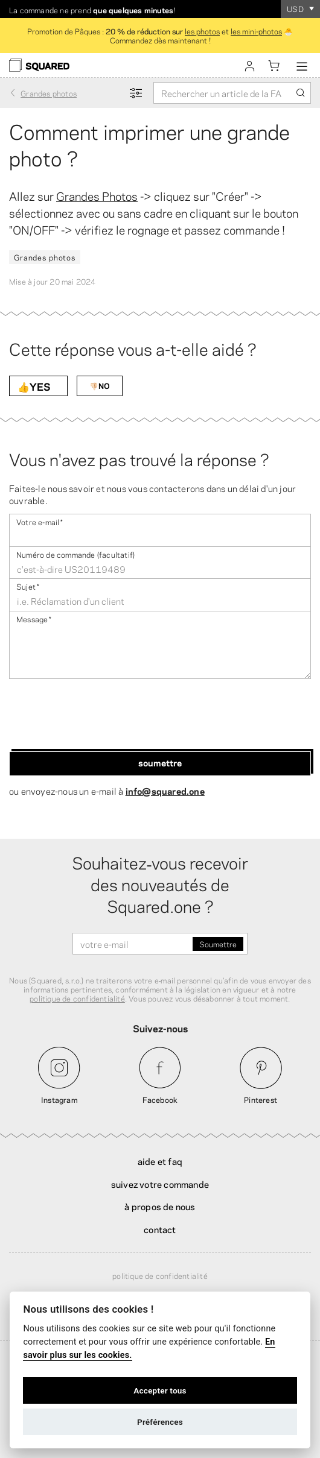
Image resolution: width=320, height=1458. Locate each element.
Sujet (27, 586)
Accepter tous (160, 1390)
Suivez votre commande (160, 1183)
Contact (160, 1229)
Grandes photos (44, 256)
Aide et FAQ (160, 1160)
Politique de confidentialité (160, 1275)
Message (34, 618)
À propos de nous (159, 1206)
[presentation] (101, 715)
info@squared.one (165, 790)
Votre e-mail (39, 521)
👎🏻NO (99, 385)
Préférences (160, 1422)
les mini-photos (256, 30)
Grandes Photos (97, 195)
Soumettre (160, 762)
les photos (202, 30)
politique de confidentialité (77, 998)
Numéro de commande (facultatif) (75, 554)
